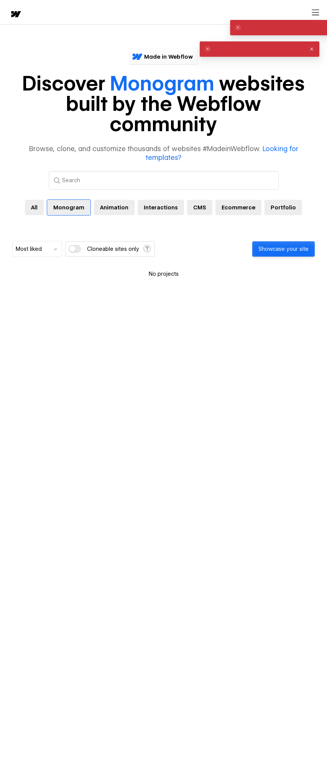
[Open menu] (315, 12)
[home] (15, 14)
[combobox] (37, 249)
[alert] (259, 27)
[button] (312, 28)
